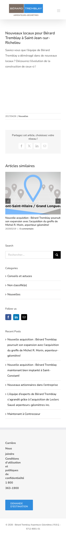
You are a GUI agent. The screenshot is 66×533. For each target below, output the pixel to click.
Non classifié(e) (17, 285)
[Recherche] (57, 255)
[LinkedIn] (16, 317)
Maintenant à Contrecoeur (23, 414)
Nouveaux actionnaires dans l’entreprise (32, 385)
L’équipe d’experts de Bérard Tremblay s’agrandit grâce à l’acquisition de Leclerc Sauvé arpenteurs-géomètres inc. (33, 399)
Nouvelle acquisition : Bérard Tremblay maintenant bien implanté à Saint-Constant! (32, 370)
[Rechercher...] (29, 255)
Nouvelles (23, 116)
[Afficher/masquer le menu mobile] (59, 11)
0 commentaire (26, 228)
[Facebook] (8, 317)
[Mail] (24, 317)
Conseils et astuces (19, 276)
